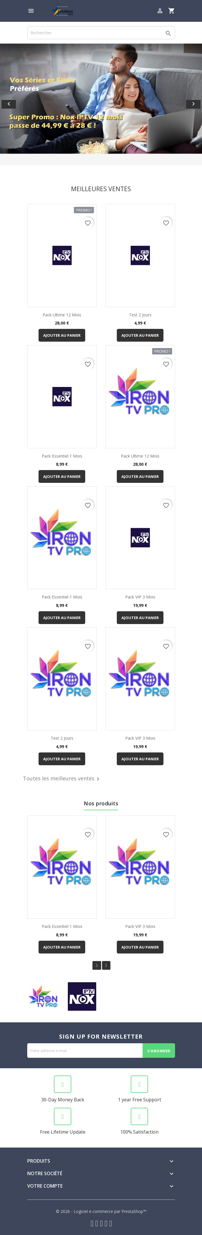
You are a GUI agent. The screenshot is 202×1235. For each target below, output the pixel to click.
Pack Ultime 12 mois (62, 315)
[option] (101, 104)
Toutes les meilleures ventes (62, 778)
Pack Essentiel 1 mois (62, 456)
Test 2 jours (140, 315)
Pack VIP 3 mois (140, 597)
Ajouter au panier (62, 335)
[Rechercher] (101, 32)
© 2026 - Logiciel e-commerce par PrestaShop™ (101, 1211)
